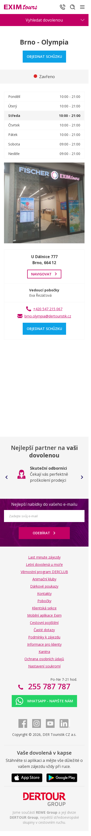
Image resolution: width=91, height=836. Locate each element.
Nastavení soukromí (44, 666)
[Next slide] (82, 477)
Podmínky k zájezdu (44, 637)
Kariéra (44, 651)
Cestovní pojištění (44, 622)
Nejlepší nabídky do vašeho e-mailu (44, 504)
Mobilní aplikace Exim (44, 615)
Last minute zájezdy (44, 557)
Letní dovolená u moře (44, 564)
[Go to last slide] (6, 477)
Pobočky (44, 600)
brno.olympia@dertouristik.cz (47, 316)
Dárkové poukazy (44, 586)
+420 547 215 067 (47, 308)
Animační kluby (44, 579)
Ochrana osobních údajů (44, 658)
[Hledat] (73, 7)
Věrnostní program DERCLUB (44, 571)
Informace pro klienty (44, 644)
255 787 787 (48, 686)
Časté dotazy (44, 629)
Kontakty (44, 593)
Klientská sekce (44, 608)
